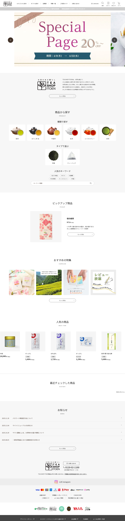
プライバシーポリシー (26, 519)
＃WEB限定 (53, 178)
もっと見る (62, 96)
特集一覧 (53, 3)
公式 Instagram (64, 482)
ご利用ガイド (64, 3)
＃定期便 (71, 175)
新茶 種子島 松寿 (106, 353)
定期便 (45, 3)
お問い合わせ (75, 3)
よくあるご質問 (58, 498)
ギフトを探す (34, 3)
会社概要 (73, 519)
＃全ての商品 (54, 175)
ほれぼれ (53, 353)
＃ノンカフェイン (63, 178)
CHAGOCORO (78, 495)
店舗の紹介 (43, 495)
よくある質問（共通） (99, 519)
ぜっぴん (28, 353)
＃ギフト (63, 175)
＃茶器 (72, 178)
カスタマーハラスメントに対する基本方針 (52, 519)
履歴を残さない (120, 392)
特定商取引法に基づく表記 (75, 498)
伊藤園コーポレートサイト (59, 495)
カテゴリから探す (22, 3)
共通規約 (85, 519)
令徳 (1, 353)
